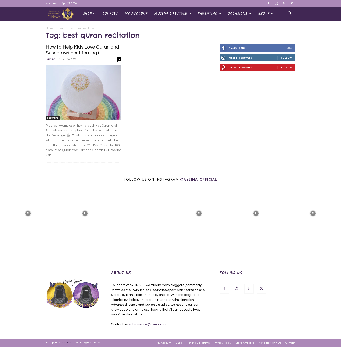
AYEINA (66, 342)
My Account (136, 14)
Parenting (209, 14)
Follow (286, 57)
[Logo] (63, 14)
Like (289, 48)
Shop (89, 14)
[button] (289, 14)
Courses (110, 14)
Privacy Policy (222, 342)
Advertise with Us (270, 342)
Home (50, 28)
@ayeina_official (198, 179)
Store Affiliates (244, 342)
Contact (290, 342)
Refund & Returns (198, 342)
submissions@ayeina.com (148, 324)
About (265, 14)
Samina (50, 59)
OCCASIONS (239, 14)
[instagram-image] (28, 213)
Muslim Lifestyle (172, 14)
